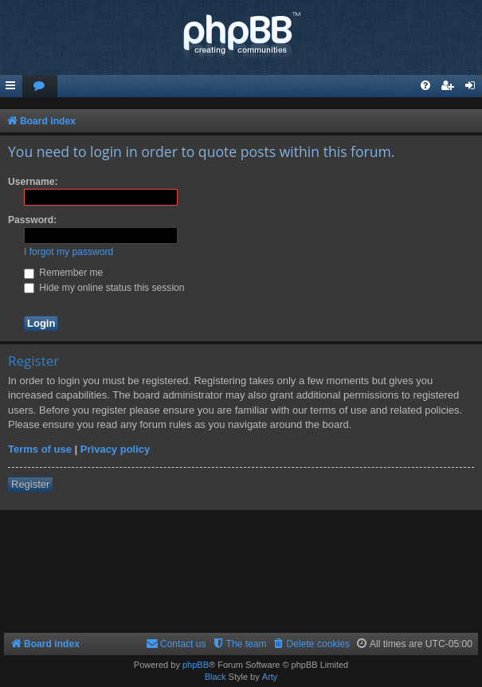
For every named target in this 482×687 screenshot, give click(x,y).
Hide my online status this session (104, 287)
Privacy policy (115, 449)
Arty (270, 676)
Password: (32, 220)
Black (215, 676)
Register (30, 484)
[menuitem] (40, 86)
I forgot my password (68, 251)
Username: (33, 181)
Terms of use (40, 449)
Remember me (63, 272)
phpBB (195, 664)
